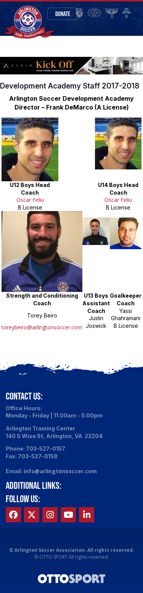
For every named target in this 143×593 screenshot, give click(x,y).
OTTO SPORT (53, 557)
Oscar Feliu (30, 199)
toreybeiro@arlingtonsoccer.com (42, 327)
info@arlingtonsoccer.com (60, 471)
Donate (62, 14)
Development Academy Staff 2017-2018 (69, 85)
